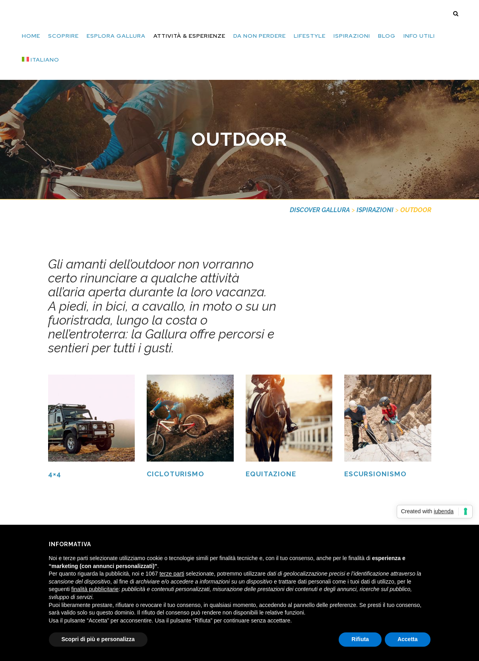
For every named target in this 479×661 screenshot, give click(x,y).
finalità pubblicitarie (94, 589)
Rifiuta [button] (360, 639)
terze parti (171, 573)
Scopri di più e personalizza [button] (98, 639)
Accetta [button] (408, 639)
